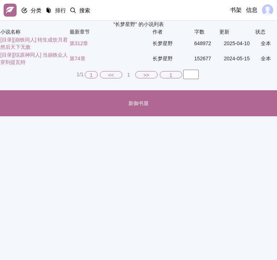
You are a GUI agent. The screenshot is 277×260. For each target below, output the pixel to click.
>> (146, 75)
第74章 (77, 58)
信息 (252, 10)
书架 (236, 10)
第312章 (79, 43)
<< (111, 75)
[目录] (6, 40)
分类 (37, 10)
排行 (62, 10)
